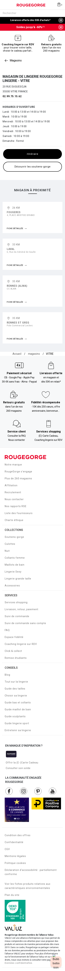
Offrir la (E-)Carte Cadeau (22, 762)
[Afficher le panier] (59, 4)
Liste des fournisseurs (19, 513)
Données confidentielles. (19, 963)
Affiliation (11, 485)
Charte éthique (14, 520)
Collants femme (15, 557)
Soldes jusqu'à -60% (30, 27)
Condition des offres (18, 835)
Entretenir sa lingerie (18, 730)
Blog (7, 674)
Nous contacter (14, 499)
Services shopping (16, 602)
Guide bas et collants (18, 702)
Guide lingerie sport (17, 723)
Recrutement (13, 492)
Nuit (7, 550)
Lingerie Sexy (13, 571)
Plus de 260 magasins (18, 478)
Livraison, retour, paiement (21, 609)
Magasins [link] (16, 60)
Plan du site (12, 895)
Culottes (10, 544)
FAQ (7, 630)
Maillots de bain (14, 564)
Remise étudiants (16, 658)
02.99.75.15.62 (12, 96)
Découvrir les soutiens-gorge (33, 166)
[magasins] (34, 354)
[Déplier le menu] (6, 5)
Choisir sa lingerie (16, 695)
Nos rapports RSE (16, 506)
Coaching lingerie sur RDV (21, 644)
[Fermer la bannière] (60, 27)
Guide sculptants (15, 716)
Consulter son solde (18, 768)
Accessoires (12, 585)
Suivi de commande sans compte (25, 623)
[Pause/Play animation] (60, 20)
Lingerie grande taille (18, 578)
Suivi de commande (17, 616)
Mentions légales (15, 856)
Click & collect (13, 651)
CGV (7, 849)
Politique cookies (15, 863)
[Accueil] (17, 354)
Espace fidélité (14, 637)
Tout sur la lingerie (16, 681)
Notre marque (13, 464)
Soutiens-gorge (14, 537)
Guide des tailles (15, 688)
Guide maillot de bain (18, 709)
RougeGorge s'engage (18, 471)
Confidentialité (14, 842)
